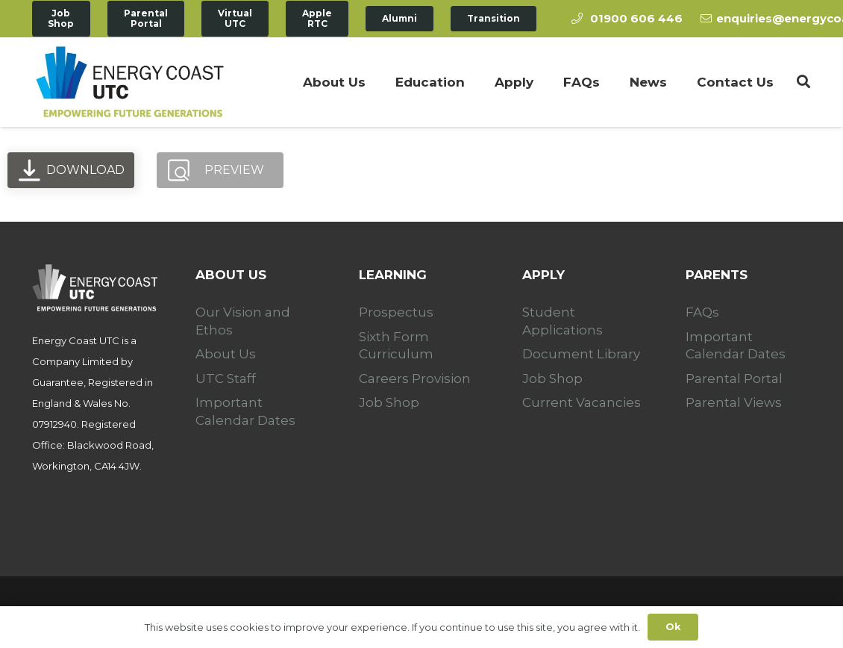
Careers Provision (415, 378)
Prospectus (396, 312)
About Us (225, 353)
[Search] (803, 82)
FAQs (702, 312)
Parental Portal (734, 378)
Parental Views (734, 402)
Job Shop (389, 402)
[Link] (130, 82)
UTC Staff (225, 378)
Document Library (581, 353)
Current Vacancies (581, 402)
